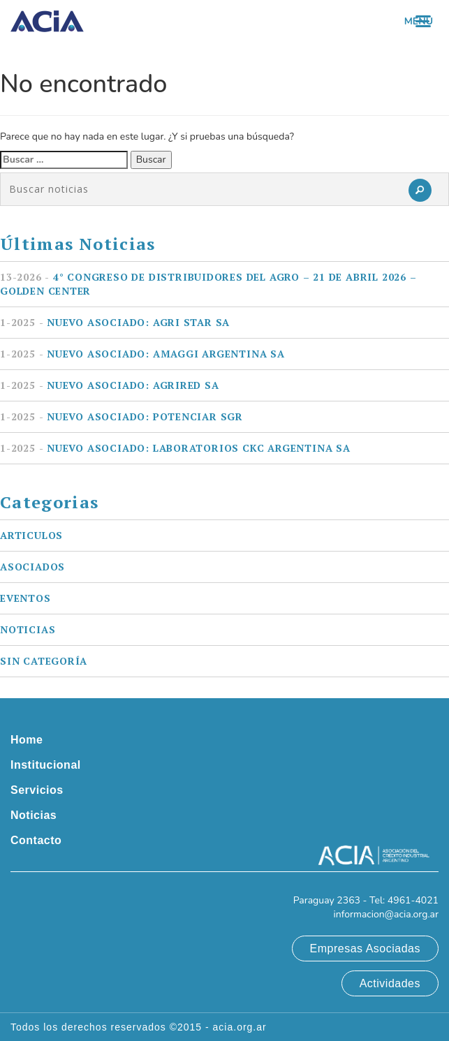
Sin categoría (43, 660)
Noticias (27, 629)
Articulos (31, 535)
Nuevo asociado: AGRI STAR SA (115, 322)
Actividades (390, 983)
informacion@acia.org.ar (386, 914)
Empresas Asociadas (365, 948)
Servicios (37, 790)
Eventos (25, 598)
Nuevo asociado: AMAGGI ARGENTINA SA (142, 353)
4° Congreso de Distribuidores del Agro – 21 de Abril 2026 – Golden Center (208, 283)
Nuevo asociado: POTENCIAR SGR (121, 416)
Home (26, 740)
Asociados (32, 566)
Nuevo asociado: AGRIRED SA (109, 385)
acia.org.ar (240, 1027)
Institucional (45, 765)
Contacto (35, 840)
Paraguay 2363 (326, 900)
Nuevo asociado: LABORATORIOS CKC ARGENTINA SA (175, 448)
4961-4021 (413, 900)
